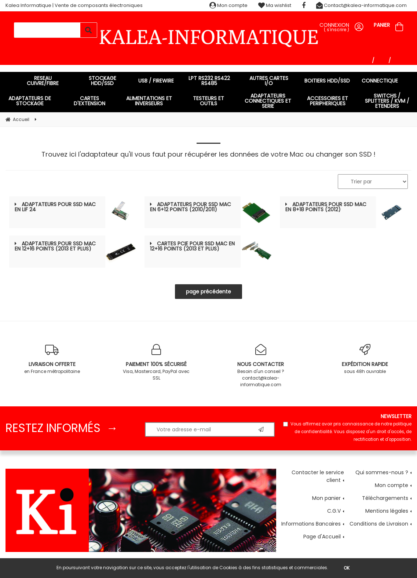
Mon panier (326, 498)
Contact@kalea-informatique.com (361, 5)
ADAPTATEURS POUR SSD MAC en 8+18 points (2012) (325, 207)
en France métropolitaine (52, 359)
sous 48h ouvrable (365, 359)
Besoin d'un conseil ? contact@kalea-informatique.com (261, 366)
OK (347, 568)
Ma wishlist (274, 5)
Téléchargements (385, 498)
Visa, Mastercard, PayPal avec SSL (156, 362)
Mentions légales (386, 511)
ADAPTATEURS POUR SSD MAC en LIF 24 (55, 207)
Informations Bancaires (311, 523)
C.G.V (334, 511)
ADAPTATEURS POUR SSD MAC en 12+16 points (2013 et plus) (55, 246)
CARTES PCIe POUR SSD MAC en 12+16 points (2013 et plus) (192, 246)
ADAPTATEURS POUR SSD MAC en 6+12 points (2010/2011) (190, 207)
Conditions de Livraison (379, 523)
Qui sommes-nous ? (381, 472)
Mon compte (228, 5)
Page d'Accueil (322, 536)
